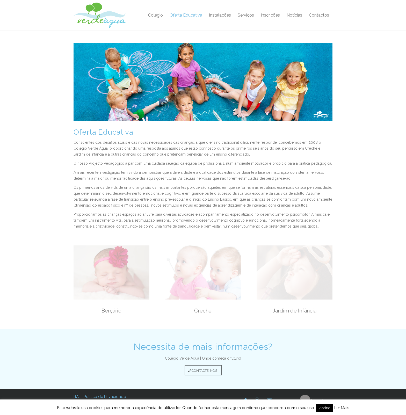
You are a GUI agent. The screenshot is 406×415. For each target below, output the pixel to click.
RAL (77, 396)
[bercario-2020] (111, 272)
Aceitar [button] (324, 408)
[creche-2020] (203, 272)
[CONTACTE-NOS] (203, 370)
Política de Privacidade (105, 396)
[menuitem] (155, 15)
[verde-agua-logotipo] (100, 15)
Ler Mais (341, 407)
